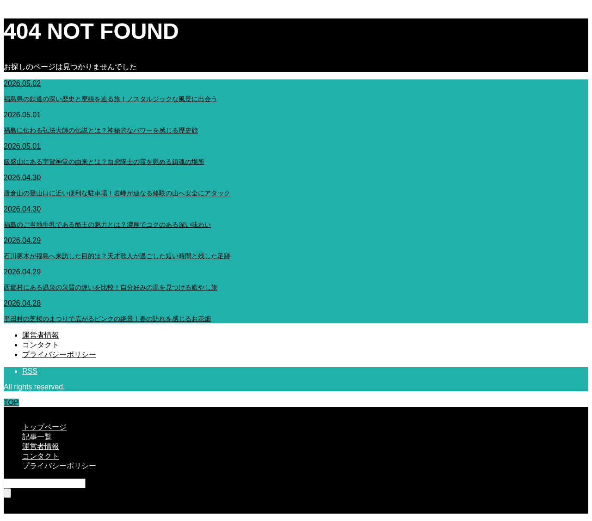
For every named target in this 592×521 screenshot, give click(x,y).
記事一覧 (37, 437)
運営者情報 (40, 335)
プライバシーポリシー (59, 354)
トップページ (44, 427)
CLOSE (16, 411)
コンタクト (40, 345)
